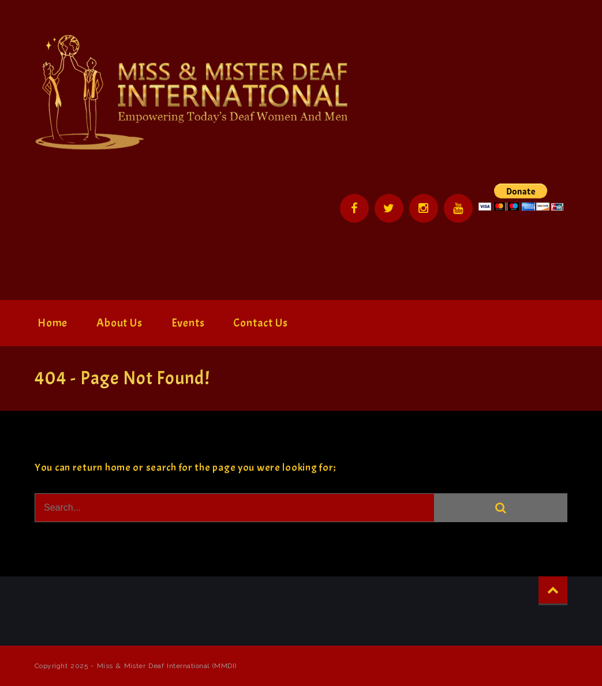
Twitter (389, 208)
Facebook (354, 208)
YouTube (458, 208)
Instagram (423, 208)
